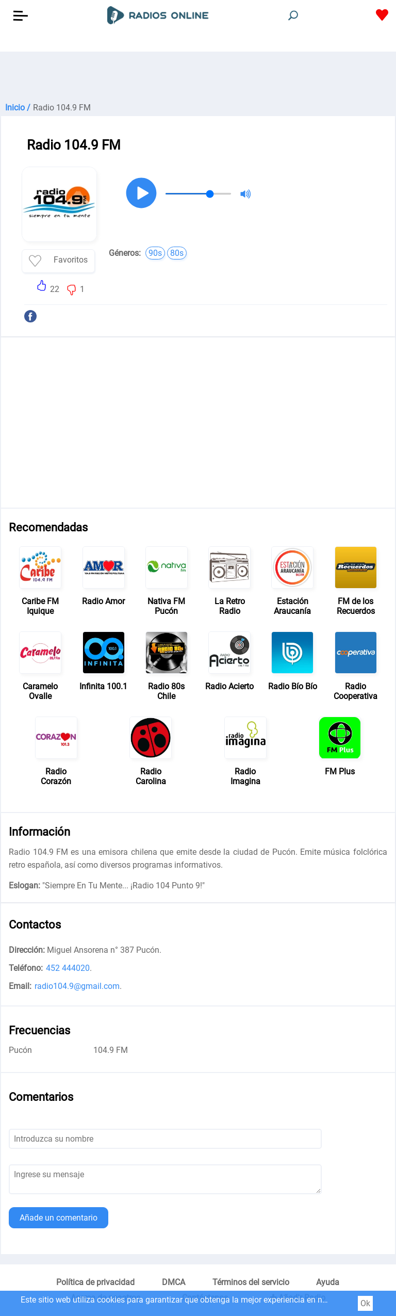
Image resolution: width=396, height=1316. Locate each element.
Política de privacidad (95, 1282)
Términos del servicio (250, 1282)
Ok (365, 1303)
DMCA (173, 1282)
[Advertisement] (198, 77)
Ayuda (327, 1282)
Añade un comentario (58, 1218)
